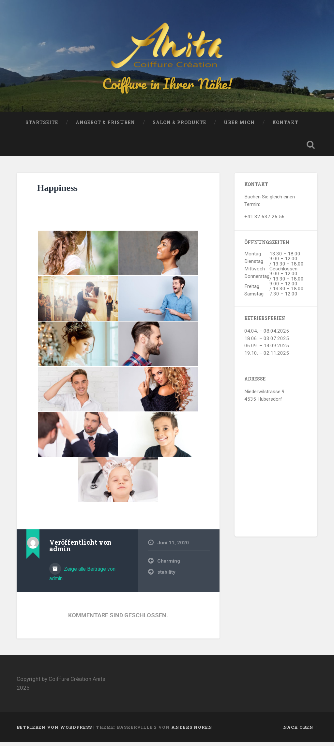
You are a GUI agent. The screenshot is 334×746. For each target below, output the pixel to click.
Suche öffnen (310, 148)
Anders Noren (191, 731)
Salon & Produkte (179, 126)
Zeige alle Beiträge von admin (82, 577)
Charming (168, 565)
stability (166, 576)
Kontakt (285, 126)
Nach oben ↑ (300, 731)
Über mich (239, 126)
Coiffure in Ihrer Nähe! (167, 85)
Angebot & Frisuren (105, 126)
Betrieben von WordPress (54, 731)
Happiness (57, 191)
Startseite (41, 126)
